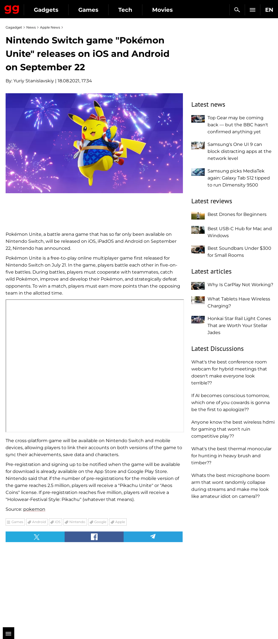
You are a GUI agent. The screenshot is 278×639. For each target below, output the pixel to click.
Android (39, 522)
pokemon (34, 509)
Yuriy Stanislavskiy (33, 80)
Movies (162, 9)
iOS (57, 522)
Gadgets (46, 9)
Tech (125, 9)
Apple (120, 522)
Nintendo (77, 522)
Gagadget (12, 8)
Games (88, 9)
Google (100, 522)
